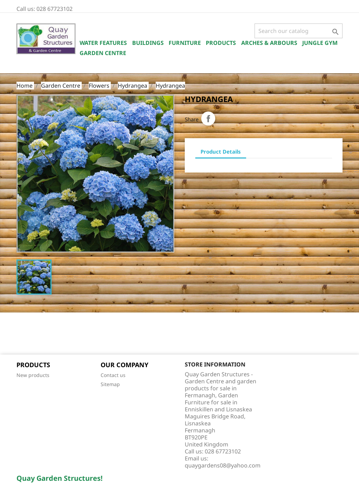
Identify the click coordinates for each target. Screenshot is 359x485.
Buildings (148, 43)
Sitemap (110, 384)
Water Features (103, 43)
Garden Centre (103, 53)
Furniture (185, 43)
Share (208, 119)
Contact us (113, 375)
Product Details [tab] (221, 151)
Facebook (24, 334)
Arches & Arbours (269, 43)
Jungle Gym (320, 43)
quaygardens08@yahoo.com (222, 465)
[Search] (299, 30)
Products (221, 43)
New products (32, 375)
